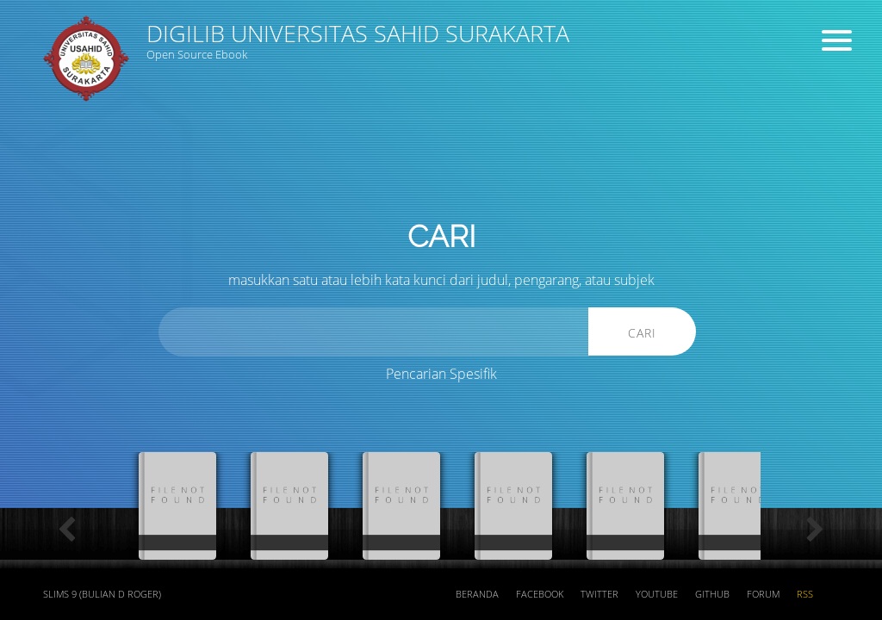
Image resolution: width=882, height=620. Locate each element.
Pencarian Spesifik (441, 373)
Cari (642, 333)
